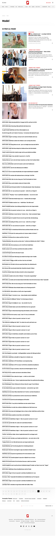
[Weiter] (53, 7)
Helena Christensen (25, 500)
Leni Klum (9, 500)
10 (32, 505)
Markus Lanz (20, 6)
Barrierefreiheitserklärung (19, 519)
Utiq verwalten (12, 521)
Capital (33, 6)
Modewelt (45, 498)
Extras (6, 6)
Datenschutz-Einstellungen (40, 521)
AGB (35, 519)
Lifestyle (3, 15)
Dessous (4, 500)
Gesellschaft (44, 6)
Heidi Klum (15, 498)
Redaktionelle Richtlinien (29, 519)
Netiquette (18, 521)
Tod (14, 500)
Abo (48, 3)
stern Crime (38, 6)
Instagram (39, 498)
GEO (30, 6)
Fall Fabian (12, 6)
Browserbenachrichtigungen (29, 522)
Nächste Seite (49, 505)
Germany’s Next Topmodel (30, 498)
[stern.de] (27, 2)
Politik (49, 6)
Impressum (11, 519)
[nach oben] (52, 516)
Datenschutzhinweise (41, 519)
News (3, 6)
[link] (53, 3)
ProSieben (21, 498)
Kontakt (21, 522)
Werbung (32, 521)
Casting (17, 500)
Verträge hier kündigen (25, 521)
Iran (16, 6)
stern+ (26, 6)
